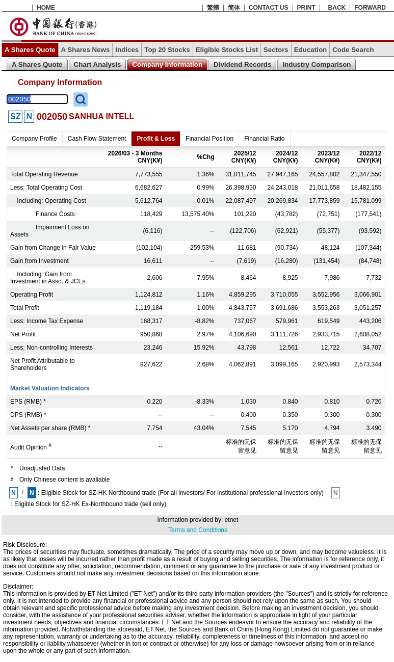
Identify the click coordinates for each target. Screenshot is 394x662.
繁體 (213, 7)
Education (310, 50)
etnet (232, 519)
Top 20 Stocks (167, 50)
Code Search (353, 50)
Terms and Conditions (197, 530)
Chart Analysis (97, 64)
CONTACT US (268, 7)
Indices (127, 50)
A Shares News (85, 50)
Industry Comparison (316, 64)
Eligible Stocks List (227, 50)
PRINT (306, 7)
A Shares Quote (30, 50)
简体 (234, 7)
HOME (46, 7)
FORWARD (370, 7)
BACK (337, 7)
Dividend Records (242, 64)
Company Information (167, 64)
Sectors (276, 50)
